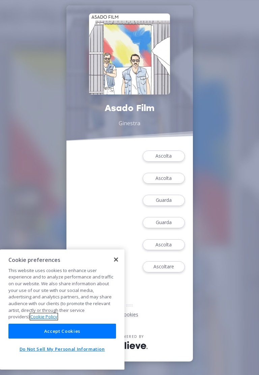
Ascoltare (163, 267)
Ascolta (163, 156)
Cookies (129, 314)
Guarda (163, 200)
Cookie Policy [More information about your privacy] (43, 317)
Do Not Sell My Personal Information (62, 349)
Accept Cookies (62, 331)
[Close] (116, 259)
